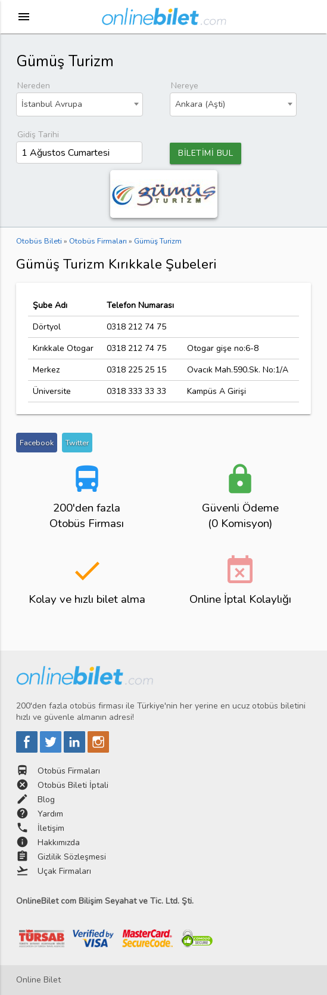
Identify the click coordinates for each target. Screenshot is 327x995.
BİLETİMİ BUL (205, 153)
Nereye (184, 85)
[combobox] (79, 104)
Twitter (77, 443)
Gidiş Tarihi (38, 134)
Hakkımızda (59, 842)
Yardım (50, 814)
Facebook (37, 443)
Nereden (33, 85)
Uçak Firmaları (64, 871)
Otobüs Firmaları (69, 771)
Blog (46, 799)
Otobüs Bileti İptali (73, 785)
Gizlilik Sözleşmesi (72, 856)
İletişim (51, 828)
